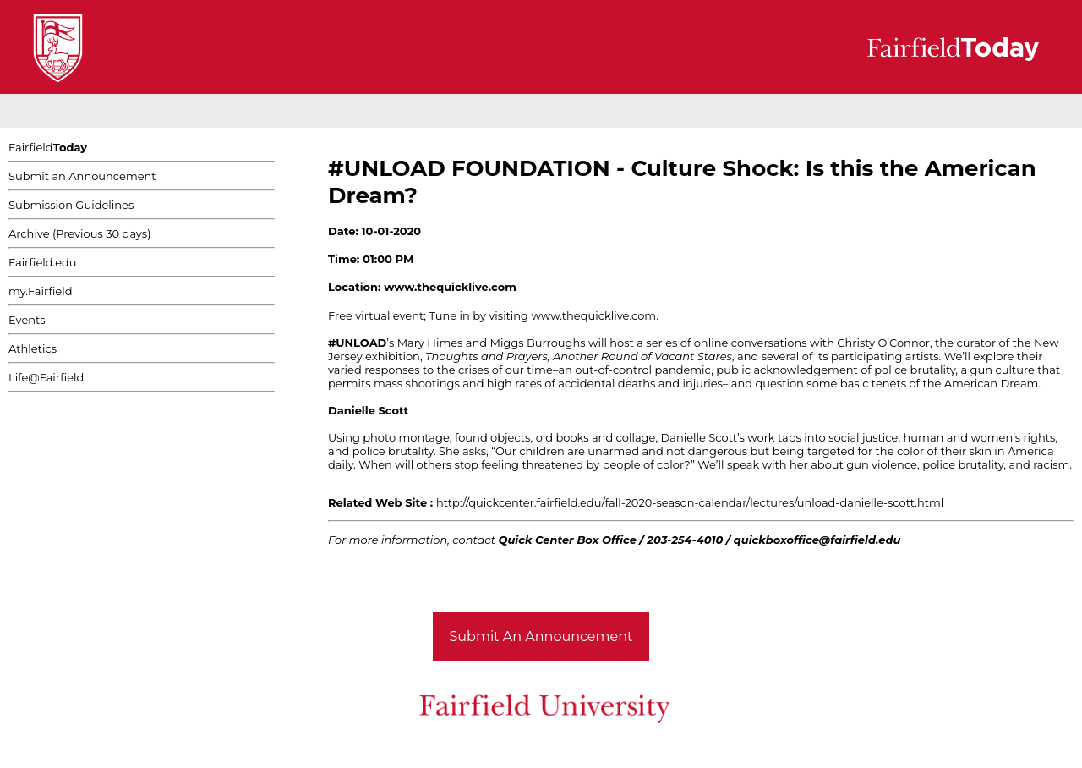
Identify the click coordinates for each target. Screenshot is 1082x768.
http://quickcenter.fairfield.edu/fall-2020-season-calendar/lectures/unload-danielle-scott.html (689, 502)
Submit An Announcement (541, 636)
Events (27, 319)
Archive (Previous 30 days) (79, 233)
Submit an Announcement (82, 176)
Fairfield (47, 147)
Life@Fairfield (46, 377)
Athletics (32, 348)
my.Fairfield (40, 291)
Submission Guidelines (71, 204)
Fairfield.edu (42, 262)
